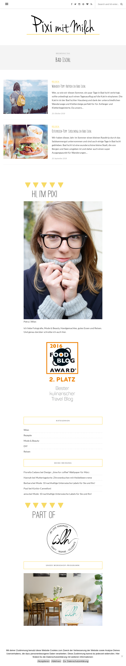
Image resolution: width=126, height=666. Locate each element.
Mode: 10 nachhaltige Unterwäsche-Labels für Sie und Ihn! (65, 483)
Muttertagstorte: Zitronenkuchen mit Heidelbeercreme (64, 477)
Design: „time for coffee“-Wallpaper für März (66, 472)
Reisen (55, 81)
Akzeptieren (43, 661)
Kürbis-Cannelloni (41, 488)
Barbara (28, 483)
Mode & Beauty (31, 440)
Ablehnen (56, 661)
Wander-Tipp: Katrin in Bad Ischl (68, 86)
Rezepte (28, 435)
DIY (26, 446)
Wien (26, 429)
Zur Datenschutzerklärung (75, 661)
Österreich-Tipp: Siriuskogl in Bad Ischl (71, 131)
